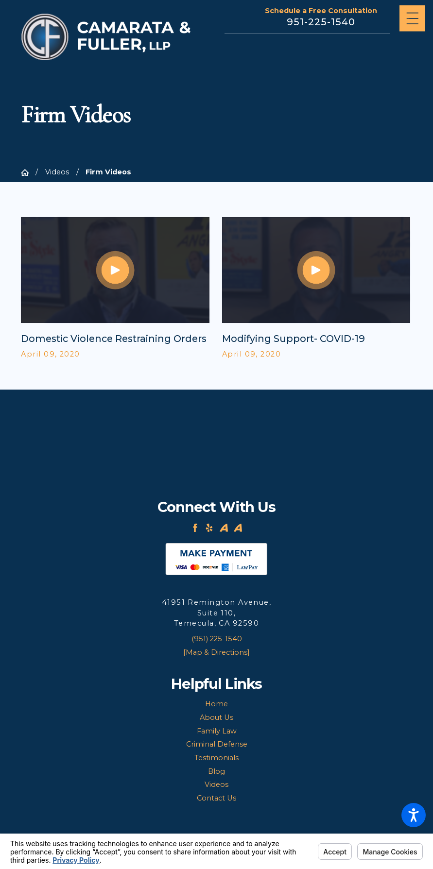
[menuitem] (216, 704)
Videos (57, 172)
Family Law (217, 731)
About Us (216, 717)
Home (216, 703)
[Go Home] (28, 172)
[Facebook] (195, 528)
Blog (216, 771)
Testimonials (216, 757)
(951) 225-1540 (216, 638)
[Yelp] (209, 528)
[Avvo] (224, 528)
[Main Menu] (412, 18)
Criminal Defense (216, 744)
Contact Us (216, 798)
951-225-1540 (321, 22)
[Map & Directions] (216, 652)
